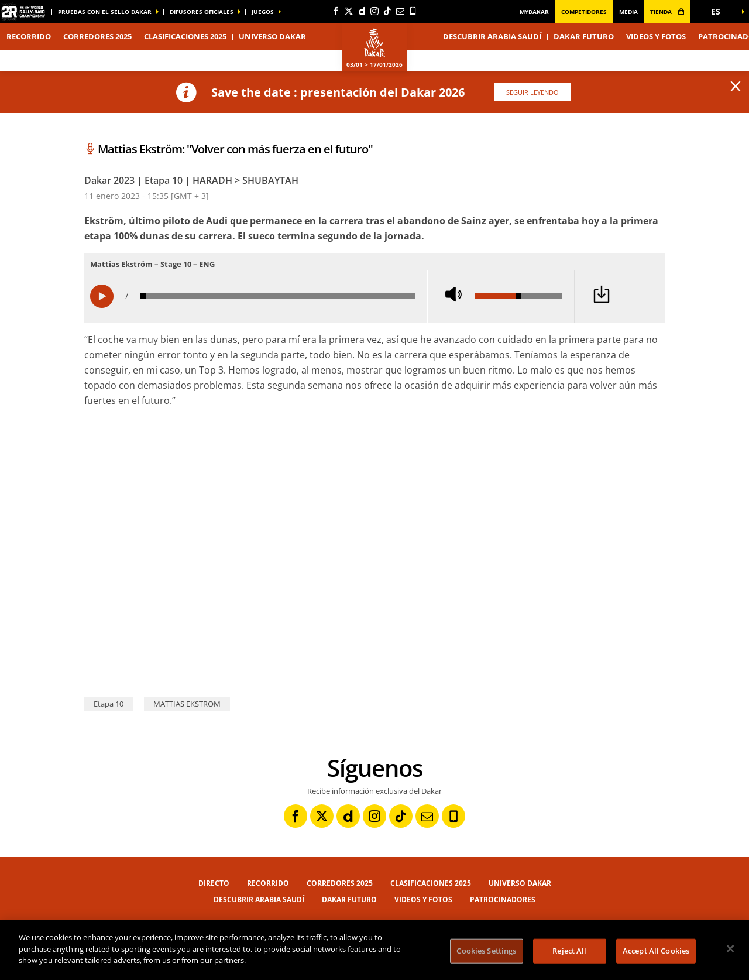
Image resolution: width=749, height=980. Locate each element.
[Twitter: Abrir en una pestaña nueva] (349, 11)
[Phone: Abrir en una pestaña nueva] (413, 11)
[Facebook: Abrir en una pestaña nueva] (336, 11)
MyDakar (534, 12)
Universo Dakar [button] (272, 36)
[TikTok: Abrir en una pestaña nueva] (387, 11)
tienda (667, 12)
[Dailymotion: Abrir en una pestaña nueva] (362, 11)
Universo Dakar (520, 883)
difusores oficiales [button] (201, 12)
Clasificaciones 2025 (185, 36)
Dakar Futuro (584, 36)
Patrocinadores (502, 899)
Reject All (569, 950)
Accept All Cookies (656, 950)
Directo (213, 883)
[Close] (730, 949)
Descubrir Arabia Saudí (492, 36)
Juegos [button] (263, 12)
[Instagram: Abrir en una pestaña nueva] (374, 11)
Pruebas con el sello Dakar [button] (105, 12)
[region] (374, 950)
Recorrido (28, 36)
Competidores (584, 12)
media (628, 12)
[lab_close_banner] (735, 86)
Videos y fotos (656, 36)
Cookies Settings (486, 950)
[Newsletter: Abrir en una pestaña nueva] (400, 11)
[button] (719, 11)
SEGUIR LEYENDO (532, 92)
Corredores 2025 (97, 36)
